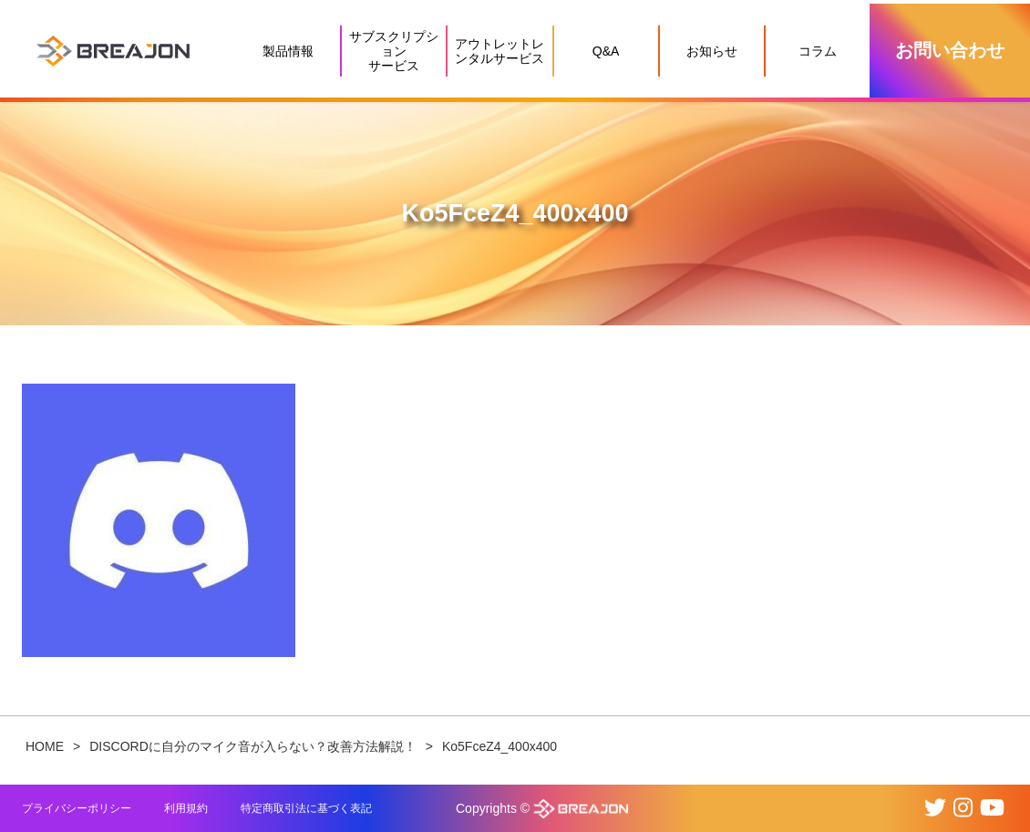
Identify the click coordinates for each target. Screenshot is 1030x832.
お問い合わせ (949, 50)
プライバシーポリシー (76, 808)
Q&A (606, 51)
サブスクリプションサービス (393, 51)
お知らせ (711, 51)
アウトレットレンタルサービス (499, 51)
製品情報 (288, 51)
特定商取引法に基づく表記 (306, 808)
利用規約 (186, 808)
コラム (817, 51)
